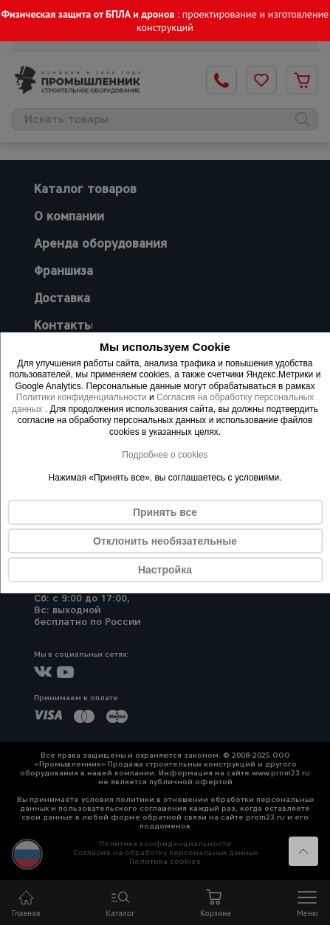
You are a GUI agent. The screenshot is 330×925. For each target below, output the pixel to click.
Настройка (165, 570)
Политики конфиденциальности (81, 397)
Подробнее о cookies (164, 455)
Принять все (165, 512)
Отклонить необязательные (165, 541)
